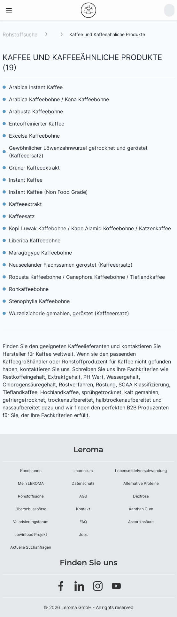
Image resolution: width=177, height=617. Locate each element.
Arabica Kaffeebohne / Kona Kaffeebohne (59, 99)
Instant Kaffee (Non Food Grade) (48, 192)
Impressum (83, 470)
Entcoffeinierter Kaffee (36, 123)
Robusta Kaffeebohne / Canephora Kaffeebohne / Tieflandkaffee (87, 277)
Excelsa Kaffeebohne (34, 136)
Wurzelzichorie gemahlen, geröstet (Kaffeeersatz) (69, 313)
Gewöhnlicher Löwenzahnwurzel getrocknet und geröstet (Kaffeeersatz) (78, 152)
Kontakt (83, 509)
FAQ (83, 521)
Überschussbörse (30, 509)
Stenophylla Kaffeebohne (39, 301)
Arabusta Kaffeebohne (36, 111)
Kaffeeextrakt (25, 204)
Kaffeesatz (22, 216)
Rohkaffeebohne (29, 289)
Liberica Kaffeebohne (34, 240)
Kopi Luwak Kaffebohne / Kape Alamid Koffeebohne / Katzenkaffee (90, 228)
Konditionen (31, 470)
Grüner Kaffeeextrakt (34, 167)
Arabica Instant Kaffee (36, 87)
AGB (83, 496)
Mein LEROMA (31, 483)
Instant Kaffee (25, 180)
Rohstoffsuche (20, 34)
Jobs (83, 534)
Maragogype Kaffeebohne (40, 252)
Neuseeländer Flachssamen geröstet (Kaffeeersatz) (71, 265)
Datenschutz (83, 483)
